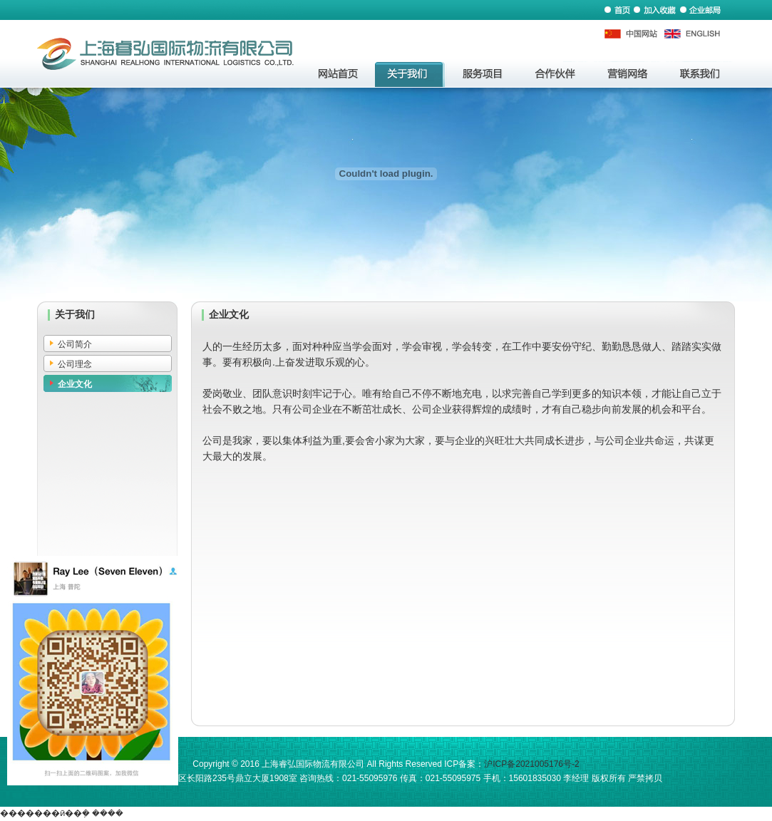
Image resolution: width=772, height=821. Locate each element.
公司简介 (75, 344)
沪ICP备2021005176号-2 (531, 764)
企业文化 (75, 384)
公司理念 (75, 364)
